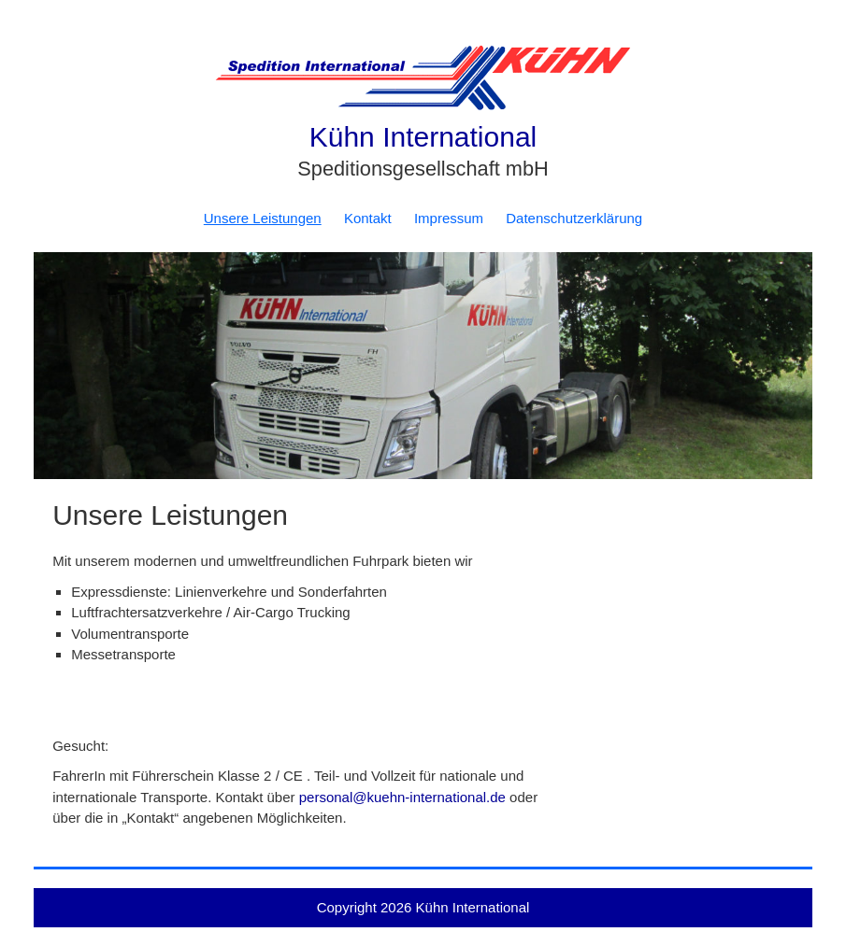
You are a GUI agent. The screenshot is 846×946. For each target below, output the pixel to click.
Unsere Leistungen (263, 218)
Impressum (448, 218)
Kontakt (368, 218)
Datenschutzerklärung (574, 218)
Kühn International (423, 136)
